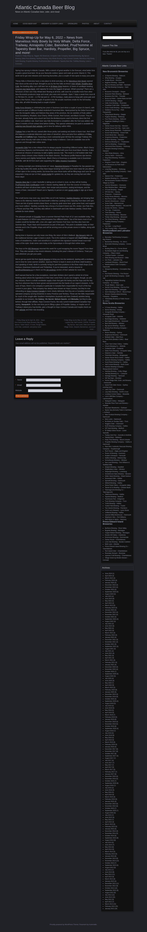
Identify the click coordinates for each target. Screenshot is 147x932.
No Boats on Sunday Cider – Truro (116, 421)
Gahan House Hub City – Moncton (116, 126)
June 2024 (108, 573)
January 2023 (109, 610)
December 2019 (110, 694)
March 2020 (109, 687)
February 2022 (110, 635)
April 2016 (108, 794)
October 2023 (109, 589)
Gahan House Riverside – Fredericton (117, 130)
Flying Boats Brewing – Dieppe (115, 114)
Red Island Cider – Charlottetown (116, 551)
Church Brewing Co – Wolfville (115, 346)
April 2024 (108, 576)
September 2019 (110, 701)
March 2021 (109, 660)
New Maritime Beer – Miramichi (115, 187)
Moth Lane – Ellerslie (112, 544)
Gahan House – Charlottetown (115, 539)
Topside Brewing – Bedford (114, 497)
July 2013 (108, 870)
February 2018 (110, 744)
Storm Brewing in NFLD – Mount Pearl (118, 292)
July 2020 (108, 678)
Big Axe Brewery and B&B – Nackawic (118, 85)
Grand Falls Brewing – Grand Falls (116, 133)
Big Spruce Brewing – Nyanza (115, 326)
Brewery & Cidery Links (52, 24)
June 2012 (108, 897)
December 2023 (110, 585)
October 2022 (109, 617)
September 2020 (110, 674)
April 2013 (108, 877)
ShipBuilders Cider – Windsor (115, 469)
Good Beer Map (30, 24)
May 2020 (108, 683)
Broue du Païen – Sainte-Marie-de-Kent (118, 98)
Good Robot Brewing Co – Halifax (116, 362)
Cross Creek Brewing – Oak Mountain (117, 108)
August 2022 (109, 621)
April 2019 (108, 712)
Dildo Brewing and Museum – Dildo (117, 258)
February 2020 (110, 690)
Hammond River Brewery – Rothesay (117, 146)
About (96, 24)
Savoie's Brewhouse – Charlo (115, 201)
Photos (85, 24)
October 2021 (109, 644)
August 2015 (109, 813)
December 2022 (110, 612)
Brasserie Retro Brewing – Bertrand (117, 94)
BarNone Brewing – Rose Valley (116, 528)
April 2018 (108, 740)
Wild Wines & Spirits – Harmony (115, 519)
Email (18, 385)
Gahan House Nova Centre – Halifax (117, 357)
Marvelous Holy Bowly (86, 58)
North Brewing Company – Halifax (116, 426)
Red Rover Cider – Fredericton (115, 199)
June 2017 (108, 763)
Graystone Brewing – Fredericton (116, 137)
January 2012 (109, 908)
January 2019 (109, 719)
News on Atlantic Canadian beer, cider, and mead (37, 12)
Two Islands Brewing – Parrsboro (116, 508)
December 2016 (110, 776)
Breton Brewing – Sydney (113, 332)
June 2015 (108, 817)
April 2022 (108, 630)
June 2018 (108, 735)
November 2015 (110, 806)
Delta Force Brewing (29, 58)
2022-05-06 (33, 32)
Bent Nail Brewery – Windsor (114, 323)
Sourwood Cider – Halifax (113, 478)
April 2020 (108, 685)
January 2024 (109, 583)
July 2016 (108, 788)
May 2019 (108, 710)
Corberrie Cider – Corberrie (114, 348)
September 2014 (110, 838)
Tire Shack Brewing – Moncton (115, 219)
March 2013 (109, 879)
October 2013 (109, 863)
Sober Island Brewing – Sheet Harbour (118, 476)
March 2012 (109, 904)
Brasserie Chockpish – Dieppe (115, 92)
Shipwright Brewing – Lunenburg (116, 471)
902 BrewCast (44, 56)
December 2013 (110, 858)
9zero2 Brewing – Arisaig (113, 310)
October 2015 (109, 808)
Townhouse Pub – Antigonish (114, 499)
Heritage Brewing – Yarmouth (115, 376)
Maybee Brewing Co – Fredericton (116, 178)
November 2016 (110, 779)
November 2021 (110, 642)
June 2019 (108, 708)
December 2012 (110, 883)
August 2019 (109, 703)
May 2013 (108, 874)
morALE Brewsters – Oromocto (115, 185)
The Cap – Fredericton (112, 210)
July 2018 (108, 733)
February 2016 (110, 799)
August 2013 (109, 867)
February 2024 (110, 580)
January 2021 (109, 665)
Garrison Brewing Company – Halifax (117, 360)
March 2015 (109, 824)
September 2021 (110, 646)
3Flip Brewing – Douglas (113, 78)
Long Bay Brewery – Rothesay (115, 169)
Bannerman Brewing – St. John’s (116, 242)
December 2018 (110, 722)
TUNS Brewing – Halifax (113, 503)
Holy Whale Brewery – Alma (114, 153)
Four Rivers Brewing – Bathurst (115, 119)
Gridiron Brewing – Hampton (114, 139)
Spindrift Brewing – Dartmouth (115, 481)
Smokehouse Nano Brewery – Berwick (118, 474)
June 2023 (108, 598)
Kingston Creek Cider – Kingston (116, 162)
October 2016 (109, 781)
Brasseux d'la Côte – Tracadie (115, 96)
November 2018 (110, 724)
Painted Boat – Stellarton (113, 437)
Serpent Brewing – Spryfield (114, 467)
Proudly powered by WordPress (61, 924)
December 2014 (110, 831)
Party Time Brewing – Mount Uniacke (117, 440)
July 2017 (108, 760)
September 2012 (110, 890)
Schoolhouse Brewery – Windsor (116, 460)
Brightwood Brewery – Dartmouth (116, 335)
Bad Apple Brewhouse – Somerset (116, 321)
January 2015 (109, 829)
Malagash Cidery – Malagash (115, 401)
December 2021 (110, 639)
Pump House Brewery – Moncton (116, 196)
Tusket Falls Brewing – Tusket (115, 506)
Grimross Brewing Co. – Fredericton (117, 142)
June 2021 (108, 653)
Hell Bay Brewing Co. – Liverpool (116, 373)
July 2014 (108, 842)
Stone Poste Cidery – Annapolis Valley (118, 485)
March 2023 (109, 605)
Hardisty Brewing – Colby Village (116, 371)
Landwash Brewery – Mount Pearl (116, 262)
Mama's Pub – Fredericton (114, 176)
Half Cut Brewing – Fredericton (115, 144)
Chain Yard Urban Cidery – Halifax (116, 344)
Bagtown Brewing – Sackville (114, 82)
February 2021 (110, 662)
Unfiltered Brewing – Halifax (114, 512)
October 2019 (109, 699)
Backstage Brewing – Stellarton (115, 319)
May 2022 (108, 628)
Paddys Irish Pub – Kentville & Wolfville (118, 435)
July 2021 (108, 651)
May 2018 (108, 738)
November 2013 (110, 861)
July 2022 (108, 624)
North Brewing (20, 61)
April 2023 (108, 603)
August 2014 (109, 840)
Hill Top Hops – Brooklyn (113, 378)
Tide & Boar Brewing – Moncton (115, 215)
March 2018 (109, 742)
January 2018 (109, 747)
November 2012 (110, 886)
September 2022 (110, 619)
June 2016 (108, 790)
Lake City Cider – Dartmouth (114, 389)
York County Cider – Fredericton (116, 228)
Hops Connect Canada (71, 58)
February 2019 (110, 717)
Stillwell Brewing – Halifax (113, 483)
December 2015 (110, 804)
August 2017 (109, 758)
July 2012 (108, 895)
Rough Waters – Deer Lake (114, 285)
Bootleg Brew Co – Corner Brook (116, 248)
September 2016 (110, 783)
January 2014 (109, 856)
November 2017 (110, 751)
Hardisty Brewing (42, 58)
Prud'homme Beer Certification (49, 61)
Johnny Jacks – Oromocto (114, 155)
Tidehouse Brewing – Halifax (114, 494)
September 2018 (110, 728)
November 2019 (110, 696)
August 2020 (109, 676)
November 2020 (110, 669)
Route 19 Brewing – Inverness (115, 453)
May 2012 (108, 899)
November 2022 (110, 614)
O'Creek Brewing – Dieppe (114, 190)
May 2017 (108, 765)
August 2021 (109, 649)
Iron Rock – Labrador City (113, 260)
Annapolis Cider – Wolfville (114, 316)
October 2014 (109, 836)
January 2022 (109, 637)
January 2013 (109, 881)
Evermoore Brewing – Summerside (117, 537)
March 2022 (109, 633)
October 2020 (109, 671)
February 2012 (110, 906)
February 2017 (110, 772)
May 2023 (108, 601)
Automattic (93, 924)
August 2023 (109, 594)
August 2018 (109, 731)
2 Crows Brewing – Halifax (114, 307)
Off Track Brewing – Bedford (114, 428)
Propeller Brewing (32, 61)
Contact (108, 24)
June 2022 (108, 626)
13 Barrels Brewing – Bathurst (115, 76)
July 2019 (108, 706)
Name (18, 379)
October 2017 (109, 753)
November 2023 (110, 587)
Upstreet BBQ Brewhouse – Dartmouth (118, 515)
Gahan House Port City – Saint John (117, 128)
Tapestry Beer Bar (66, 61)
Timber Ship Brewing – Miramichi (116, 217)
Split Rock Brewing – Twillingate (115, 289)
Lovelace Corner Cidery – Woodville (117, 394)
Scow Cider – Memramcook (114, 203)
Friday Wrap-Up (28, 56)
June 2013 (108, 872)
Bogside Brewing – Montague (115, 530)
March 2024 (109, 578)
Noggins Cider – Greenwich (114, 424)
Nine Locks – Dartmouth (113, 419)
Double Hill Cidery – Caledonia (115, 535)
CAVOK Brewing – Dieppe (114, 101)
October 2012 (109, 888)
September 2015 (110, 810)
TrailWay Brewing (79, 61)
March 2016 (109, 797)
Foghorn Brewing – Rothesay (115, 117)
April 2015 (108, 822)
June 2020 (108, 681)
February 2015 (110, 826)
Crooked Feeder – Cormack (114, 255)
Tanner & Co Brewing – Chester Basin (118, 487)
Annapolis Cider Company (59, 56)
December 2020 (110, 667)
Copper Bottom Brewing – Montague (117, 533)
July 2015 (108, 815)
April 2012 (108, 902)
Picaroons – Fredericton (113, 194)
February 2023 (110, 608)
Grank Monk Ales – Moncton (114, 135)
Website (18, 390)
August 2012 (109, 893)
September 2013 (110, 865)
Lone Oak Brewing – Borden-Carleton (117, 542)
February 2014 (110, 854)
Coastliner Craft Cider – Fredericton (117, 105)
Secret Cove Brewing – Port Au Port (117, 287)
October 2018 (109, 726)
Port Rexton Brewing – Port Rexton (117, 274)
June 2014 (108, 845)
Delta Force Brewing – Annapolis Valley (118, 351)
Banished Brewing (75, 56)
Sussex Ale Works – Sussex (114, 208)
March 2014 (109, 851)
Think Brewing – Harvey (113, 212)
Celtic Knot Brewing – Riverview (115, 103)
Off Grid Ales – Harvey (112, 192)
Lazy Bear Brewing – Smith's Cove (116, 392)
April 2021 (108, 658)
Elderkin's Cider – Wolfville (114, 353)
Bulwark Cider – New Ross (114, 337)
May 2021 (108, 655)
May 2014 (108, 847)
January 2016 (109, 801)
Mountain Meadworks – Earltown (116, 408)
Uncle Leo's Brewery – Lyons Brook (117, 510)
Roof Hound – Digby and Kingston (116, 451)
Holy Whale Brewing (55, 58)
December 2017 (110, 749)
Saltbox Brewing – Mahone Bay (115, 458)
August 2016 (109, 785)
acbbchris (23, 32)
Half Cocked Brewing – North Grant (117, 364)
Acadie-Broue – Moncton (113, 80)
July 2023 (108, 596)
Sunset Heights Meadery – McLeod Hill (118, 206)
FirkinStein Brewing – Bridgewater (116, 355)
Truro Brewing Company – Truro (116, 501)
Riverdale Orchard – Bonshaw (115, 553)
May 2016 (108, 792)
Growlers (72, 24)
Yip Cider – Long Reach (113, 226)
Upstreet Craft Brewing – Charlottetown (118, 555)
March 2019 (109, 715)
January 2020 (109, 692)
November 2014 (110, 833)
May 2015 (108, 820)
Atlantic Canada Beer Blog (45, 7)
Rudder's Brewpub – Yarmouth (115, 456)
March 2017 (109, 769)
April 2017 (108, 767)
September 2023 (110, 592)
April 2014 (108, 849)
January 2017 (109, 774)
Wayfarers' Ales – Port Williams (115, 517)
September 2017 (110, 756)
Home (15, 24)
